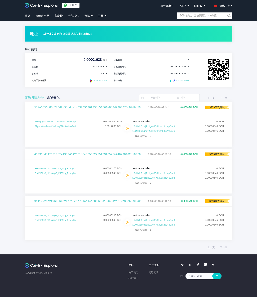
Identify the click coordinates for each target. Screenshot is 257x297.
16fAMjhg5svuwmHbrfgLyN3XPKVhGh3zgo (54, 122)
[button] (221, 5)
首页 (27, 15)
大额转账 (73, 15)
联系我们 (133, 277)
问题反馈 (153, 272)
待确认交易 (42, 15)
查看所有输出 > (143, 136)
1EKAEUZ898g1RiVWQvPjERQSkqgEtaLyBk (54, 169)
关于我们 (133, 272)
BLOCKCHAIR (98, 81)
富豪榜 (58, 15)
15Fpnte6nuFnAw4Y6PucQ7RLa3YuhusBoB (54, 126)
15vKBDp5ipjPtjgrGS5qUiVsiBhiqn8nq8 (153, 126)
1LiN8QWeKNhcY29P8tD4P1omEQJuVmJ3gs (153, 131)
